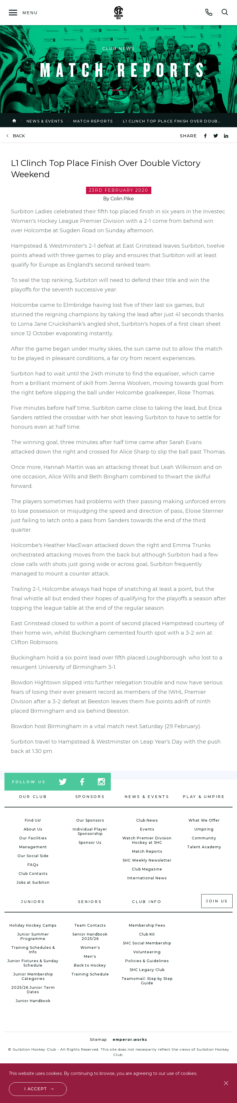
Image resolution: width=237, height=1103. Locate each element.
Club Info (147, 901)
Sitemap (98, 1039)
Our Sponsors (90, 820)
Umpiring (204, 829)
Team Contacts (90, 925)
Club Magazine (147, 869)
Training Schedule (90, 974)
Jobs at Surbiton (33, 882)
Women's (90, 947)
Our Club (33, 796)
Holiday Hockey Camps (32, 925)
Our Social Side (33, 856)
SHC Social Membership (147, 943)
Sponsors (90, 796)
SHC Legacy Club (147, 969)
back (19, 135)
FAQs (32, 864)
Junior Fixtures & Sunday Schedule (33, 963)
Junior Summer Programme (33, 936)
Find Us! (33, 820)
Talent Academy (204, 847)
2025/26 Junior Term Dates (33, 989)
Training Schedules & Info (33, 949)
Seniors (90, 901)
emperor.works (130, 1039)
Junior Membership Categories (33, 976)
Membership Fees (147, 925)
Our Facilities (33, 838)
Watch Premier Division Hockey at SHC (147, 840)
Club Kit (147, 934)
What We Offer (204, 820)
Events (147, 829)
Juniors (33, 901)
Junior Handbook (33, 1001)
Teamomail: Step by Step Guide (147, 980)
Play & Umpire (204, 796)
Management (33, 847)
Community (204, 838)
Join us (217, 901)
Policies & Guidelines (147, 961)
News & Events (45, 121)
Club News (147, 820)
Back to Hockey (90, 965)
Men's (90, 956)
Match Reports (93, 121)
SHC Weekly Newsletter (147, 860)
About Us (33, 829)
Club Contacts (33, 873)
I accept (35, 1088)
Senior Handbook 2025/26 (90, 936)
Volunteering (147, 952)
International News (147, 878)
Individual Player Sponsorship (90, 831)
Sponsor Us (90, 842)
